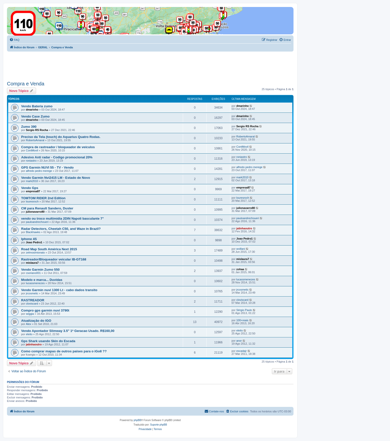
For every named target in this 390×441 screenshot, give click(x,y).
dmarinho (32, 109)
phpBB (137, 420)
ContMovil (32, 150)
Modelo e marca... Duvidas (41, 280)
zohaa (240, 269)
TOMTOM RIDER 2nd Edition (43, 198)
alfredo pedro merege (39, 170)
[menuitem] (14, 40)
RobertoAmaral (35, 140)
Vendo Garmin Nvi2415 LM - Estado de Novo (55, 178)
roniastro (31, 160)
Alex (28, 323)
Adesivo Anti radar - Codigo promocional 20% (57, 157)
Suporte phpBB (158, 424)
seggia (30, 313)
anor (239, 340)
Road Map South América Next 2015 (49, 249)
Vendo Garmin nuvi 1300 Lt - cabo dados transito (59, 290)
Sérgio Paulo (244, 310)
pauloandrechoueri (37, 221)
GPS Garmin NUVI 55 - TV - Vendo (47, 167)
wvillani (240, 248)
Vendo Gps (29, 188)
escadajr (241, 350)
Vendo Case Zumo (35, 116)
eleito (29, 334)
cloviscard (32, 303)
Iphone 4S (29, 239)
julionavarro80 (35, 211)
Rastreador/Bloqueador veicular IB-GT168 (53, 259)
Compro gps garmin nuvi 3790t (45, 310)
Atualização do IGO (36, 320)
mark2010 (32, 181)
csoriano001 (33, 272)
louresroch (32, 201)
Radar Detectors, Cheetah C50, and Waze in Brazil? (61, 229)
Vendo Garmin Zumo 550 (40, 269)
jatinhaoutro (244, 228)
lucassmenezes (35, 283)
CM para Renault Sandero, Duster (47, 208)
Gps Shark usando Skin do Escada (48, 341)
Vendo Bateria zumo (36, 106)
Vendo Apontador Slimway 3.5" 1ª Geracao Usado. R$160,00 (67, 331)
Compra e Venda (25, 83)
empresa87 (33, 191)
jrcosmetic (32, 293)
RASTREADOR (32, 300)
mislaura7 (32, 262)
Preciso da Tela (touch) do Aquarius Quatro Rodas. (60, 137)
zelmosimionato (35, 252)
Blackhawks (33, 232)
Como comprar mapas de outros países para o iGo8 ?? (64, 351)
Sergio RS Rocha (37, 129)
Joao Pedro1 (34, 242)
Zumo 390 (29, 126)
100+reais (242, 320)
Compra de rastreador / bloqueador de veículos (58, 147)
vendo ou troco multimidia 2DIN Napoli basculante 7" (62, 218)
